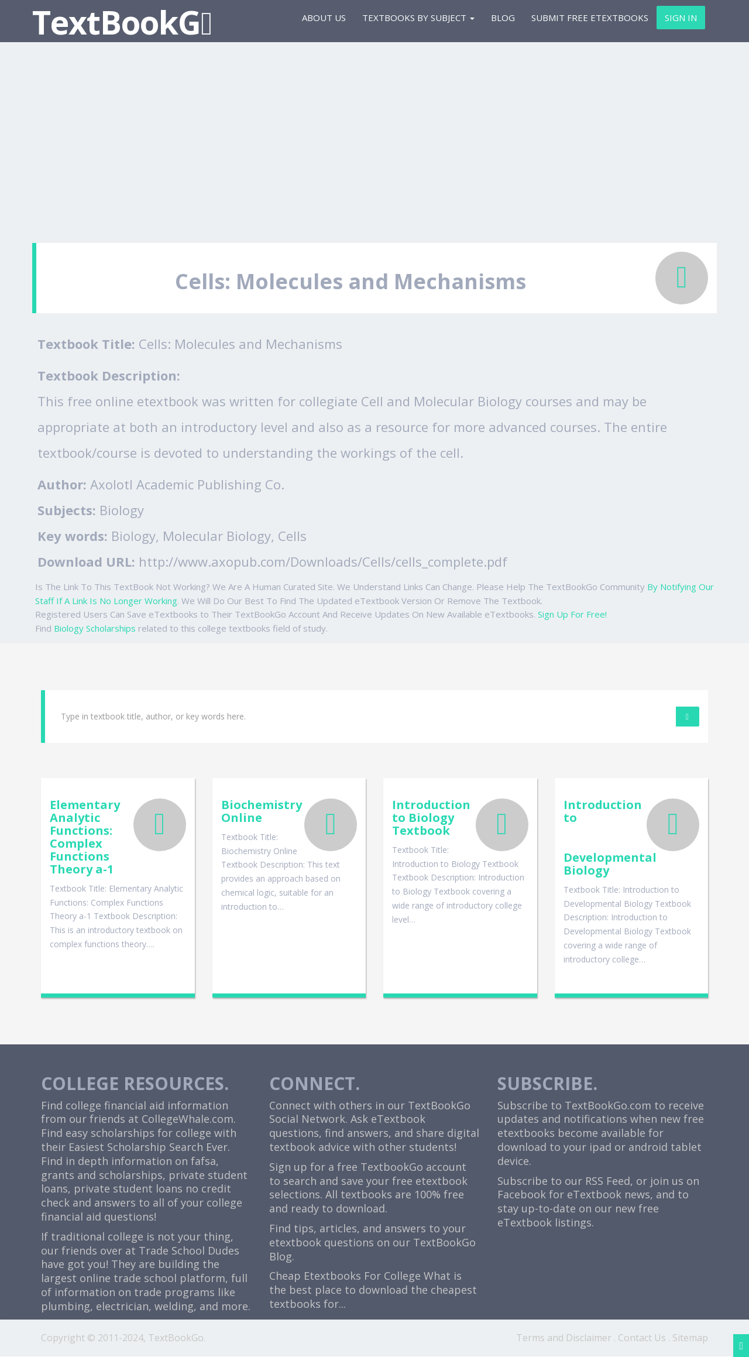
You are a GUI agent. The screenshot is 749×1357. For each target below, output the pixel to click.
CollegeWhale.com (187, 1119)
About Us (324, 17)
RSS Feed (607, 1181)
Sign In (681, 17)
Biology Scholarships (95, 628)
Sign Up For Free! (572, 614)
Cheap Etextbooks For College (345, 1276)
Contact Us (642, 1337)
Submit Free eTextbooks (589, 17)
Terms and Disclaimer (563, 1337)
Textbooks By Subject (418, 17)
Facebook (521, 1195)
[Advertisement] (374, 138)
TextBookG (122, 22)
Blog (503, 17)
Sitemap (690, 1337)
